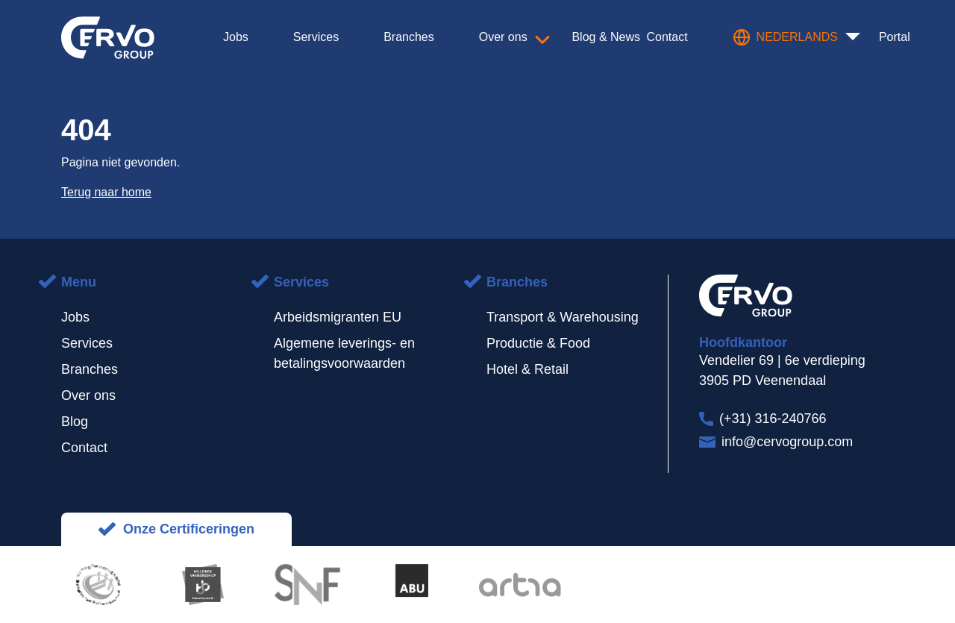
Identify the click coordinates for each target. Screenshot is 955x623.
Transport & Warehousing (562, 317)
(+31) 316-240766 (773, 418)
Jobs (75, 317)
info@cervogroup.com (787, 441)
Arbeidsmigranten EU (337, 317)
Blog (74, 421)
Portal (894, 37)
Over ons (88, 395)
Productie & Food (538, 343)
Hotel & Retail (527, 369)
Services (87, 343)
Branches (89, 369)
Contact (84, 447)
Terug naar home (106, 192)
